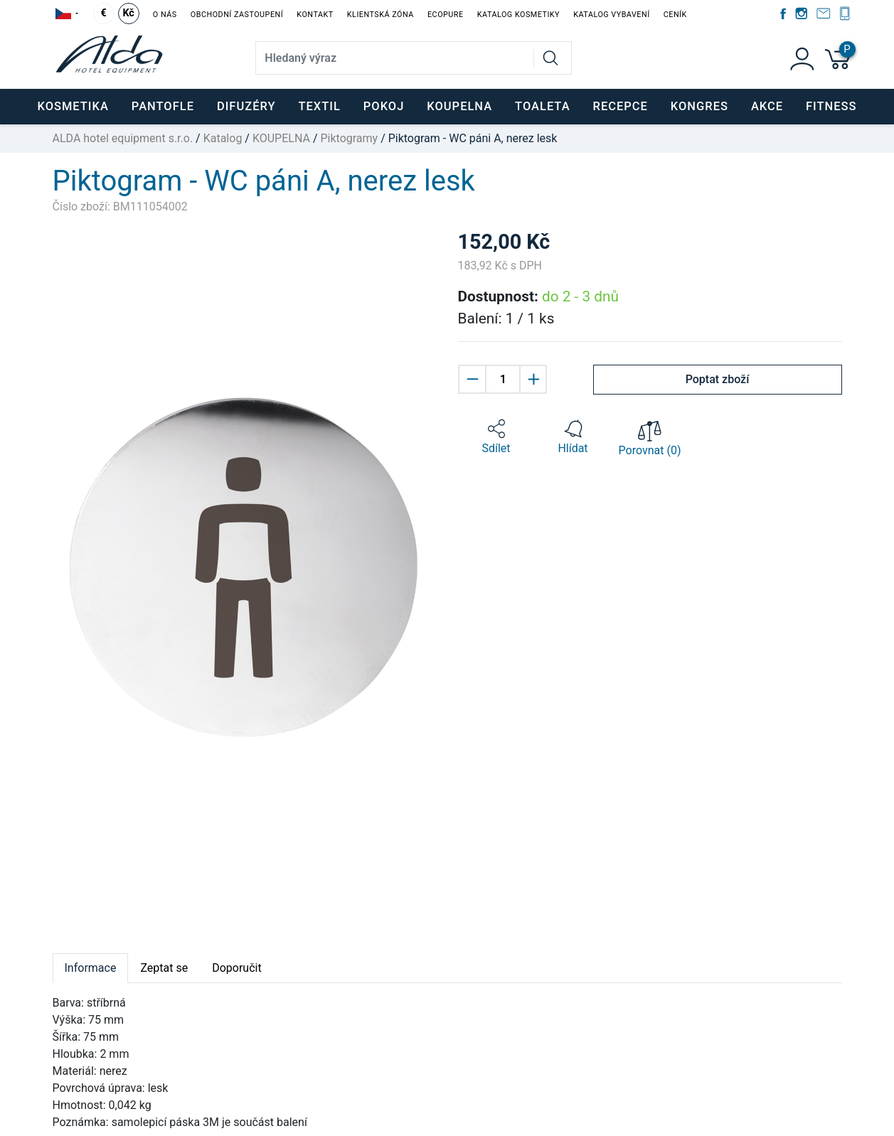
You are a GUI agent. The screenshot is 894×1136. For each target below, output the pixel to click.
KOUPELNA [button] (459, 106)
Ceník (675, 14)
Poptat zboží (718, 379)
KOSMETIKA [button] (72, 106)
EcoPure (445, 14)
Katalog (223, 138)
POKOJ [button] (384, 106)
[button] (496, 437)
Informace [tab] (91, 968)
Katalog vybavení (611, 14)
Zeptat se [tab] (164, 968)
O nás (165, 14)
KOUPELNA (281, 138)
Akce (767, 106)
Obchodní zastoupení (237, 14)
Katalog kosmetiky (518, 14)
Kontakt (315, 14)
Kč (128, 13)
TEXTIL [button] (319, 106)
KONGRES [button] (699, 106)
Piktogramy (349, 138)
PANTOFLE (163, 106)
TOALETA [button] (542, 106)
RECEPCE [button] (620, 106)
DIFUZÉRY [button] (246, 106)
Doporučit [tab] (236, 968)
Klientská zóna (380, 14)
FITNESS (831, 106)
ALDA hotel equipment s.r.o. (123, 138)
